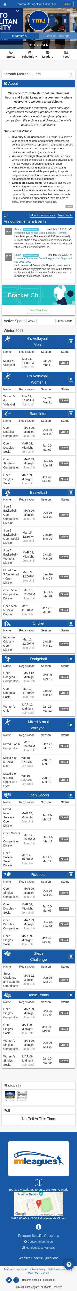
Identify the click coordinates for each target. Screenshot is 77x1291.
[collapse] (71, 74)
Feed (66, 56)
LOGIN (67, 3)
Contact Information (40, 1241)
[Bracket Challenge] (58, 36)
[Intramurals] (19, 36)
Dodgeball (38, 659)
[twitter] (9, 1280)
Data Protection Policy (60, 1269)
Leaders (47, 56)
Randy (18, 229)
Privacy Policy (37, 1269)
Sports (10, 56)
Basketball (38, 492)
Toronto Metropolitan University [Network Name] (36, 4)
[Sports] (11, 54)
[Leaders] (47, 54)
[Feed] (66, 54)
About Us (32, 1272)
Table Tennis (38, 995)
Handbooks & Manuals (40, 1247)
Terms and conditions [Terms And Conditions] (15, 1269)
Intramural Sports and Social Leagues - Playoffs (40, 232)
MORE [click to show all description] (69, 206)
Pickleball (38, 875)
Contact (45, 1272)
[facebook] (16, 1280)
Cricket (38, 623)
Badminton (38, 414)
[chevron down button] (17, 10)
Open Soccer (38, 795)
